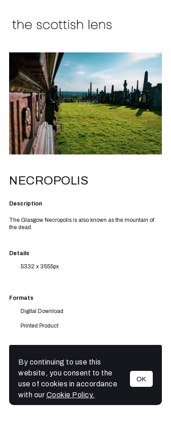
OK (141, 379)
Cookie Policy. (71, 395)
